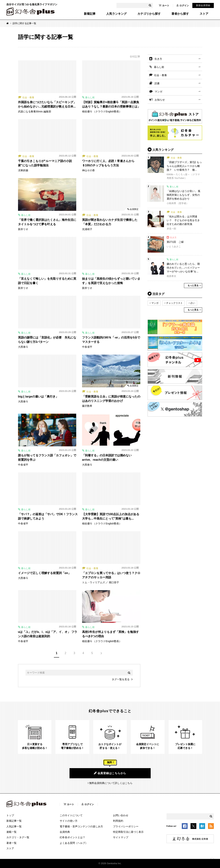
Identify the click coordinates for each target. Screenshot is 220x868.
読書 (157, 83)
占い (192, 303)
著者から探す (180, 13)
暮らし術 (159, 67)
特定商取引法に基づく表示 (128, 831)
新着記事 (90, 13)
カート (164, 5)
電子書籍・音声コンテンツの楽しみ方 (81, 826)
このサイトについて (71, 815)
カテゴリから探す (149, 13)
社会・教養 (160, 75)
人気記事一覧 (14, 826)
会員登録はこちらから (110, 773)
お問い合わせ (120, 815)
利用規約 (118, 820)
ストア (204, 13)
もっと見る (193, 285)
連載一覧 (11, 831)
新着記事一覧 (14, 820)
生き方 (158, 58)
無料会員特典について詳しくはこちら (110, 783)
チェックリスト (174, 303)
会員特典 (65, 831)
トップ (10, 815)
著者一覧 (11, 842)
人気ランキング (116, 13)
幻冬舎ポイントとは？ (72, 837)
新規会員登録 (203, 5)
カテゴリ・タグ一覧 (17, 837)
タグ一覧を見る (121, 679)
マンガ (158, 91)
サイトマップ (120, 837)
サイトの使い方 (69, 820)
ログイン (183, 5)
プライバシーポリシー (125, 826)
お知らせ (160, 99)
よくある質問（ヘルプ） (74, 842)
